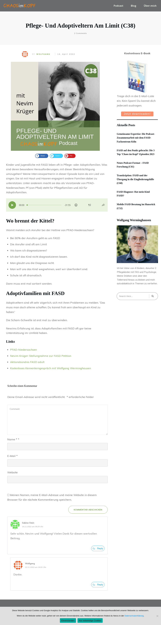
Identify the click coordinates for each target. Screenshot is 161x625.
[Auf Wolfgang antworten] (97, 584)
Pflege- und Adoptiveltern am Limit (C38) (80, 25)
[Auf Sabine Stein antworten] (97, 548)
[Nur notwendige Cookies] (157, 615)
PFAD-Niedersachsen (23, 349)
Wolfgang (43, 54)
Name (13, 439)
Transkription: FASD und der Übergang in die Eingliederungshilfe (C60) (135, 179)
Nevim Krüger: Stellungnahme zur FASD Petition (40, 356)
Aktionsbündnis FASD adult (27, 362)
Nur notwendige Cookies (90, 620)
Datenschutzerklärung (134, 616)
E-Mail (12, 456)
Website (12, 472)
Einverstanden (67, 620)
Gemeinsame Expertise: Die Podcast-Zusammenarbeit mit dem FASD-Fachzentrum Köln (136, 138)
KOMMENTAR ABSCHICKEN (88, 509)
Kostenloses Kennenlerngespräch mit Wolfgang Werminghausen (50, 368)
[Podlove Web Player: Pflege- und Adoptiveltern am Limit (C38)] (57, 205)
